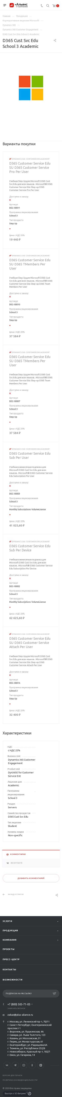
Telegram (15, 1065)
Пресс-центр (11, 959)
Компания (9, 940)
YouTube (23, 1065)
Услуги (7, 921)
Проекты (9, 949)
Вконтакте (6, 1065)
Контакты (9, 969)
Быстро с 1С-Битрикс (15, 1093)
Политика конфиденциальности (20, 1080)
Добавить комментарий (31, 878)
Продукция (10, 930)
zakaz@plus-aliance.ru (20, 1014)
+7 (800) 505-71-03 (18, 1004)
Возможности (12, 979)
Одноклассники (32, 1065)
